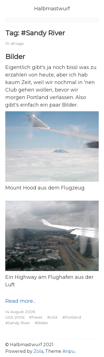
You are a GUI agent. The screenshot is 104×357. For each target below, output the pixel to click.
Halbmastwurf (52, 9)
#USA (52, 317)
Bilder (15, 56)
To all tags (14, 43)
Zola (38, 351)
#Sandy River (17, 323)
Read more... (20, 301)
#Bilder (41, 323)
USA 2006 (14, 317)
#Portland (71, 317)
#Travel (35, 317)
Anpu (68, 351)
